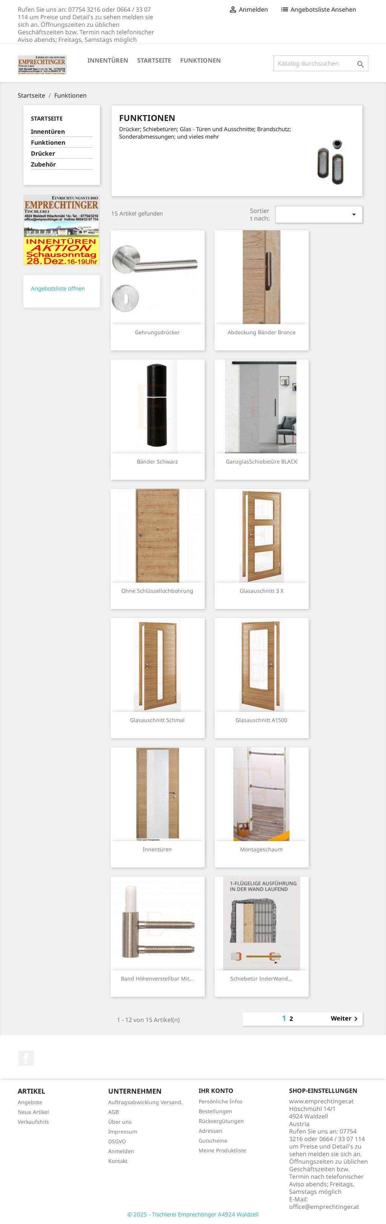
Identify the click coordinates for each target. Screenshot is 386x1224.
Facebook (26, 1058)
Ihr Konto (216, 1090)
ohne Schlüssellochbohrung (157, 590)
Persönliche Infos (220, 1101)
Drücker (43, 154)
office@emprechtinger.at (324, 1207)
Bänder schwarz (157, 461)
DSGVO (117, 1141)
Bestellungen (215, 1111)
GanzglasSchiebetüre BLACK (261, 461)
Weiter (345, 1019)
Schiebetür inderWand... (261, 978)
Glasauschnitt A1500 (261, 720)
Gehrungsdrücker (157, 332)
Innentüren (107, 60)
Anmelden (121, 1151)
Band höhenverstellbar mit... (157, 978)
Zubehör (43, 164)
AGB (113, 1111)
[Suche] (321, 63)
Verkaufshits (33, 1121)
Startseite (154, 60)
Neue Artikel (33, 1111)
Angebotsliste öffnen (58, 288)
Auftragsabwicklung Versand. (145, 1102)
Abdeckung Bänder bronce (262, 332)
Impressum (122, 1131)
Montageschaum (261, 849)
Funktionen (200, 60)
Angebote (30, 1102)
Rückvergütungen (221, 1121)
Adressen (210, 1130)
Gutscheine (213, 1140)
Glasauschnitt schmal (157, 720)
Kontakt (117, 1160)
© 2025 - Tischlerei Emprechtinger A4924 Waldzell (193, 1214)
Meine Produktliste (222, 1150)
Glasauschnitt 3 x (261, 590)
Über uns (120, 1121)
